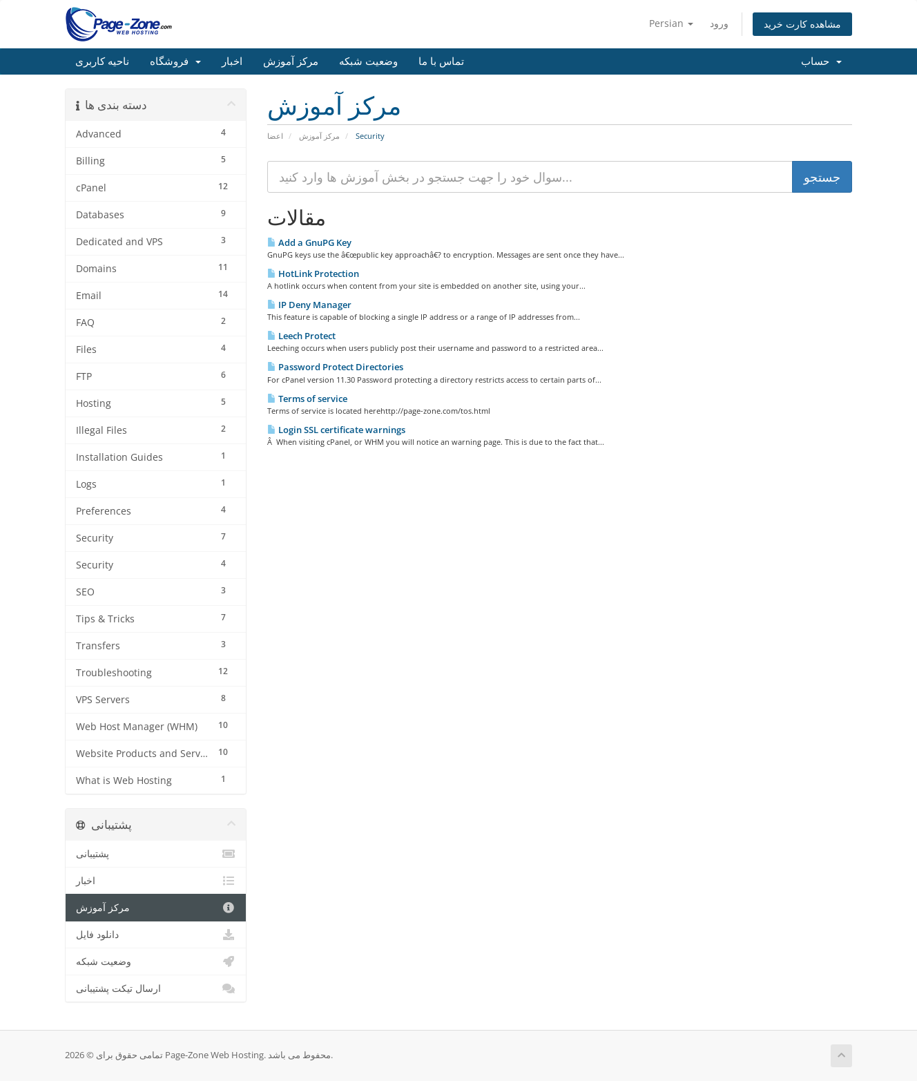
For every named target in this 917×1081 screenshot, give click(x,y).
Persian (671, 23)
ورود (719, 23)
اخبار (232, 61)
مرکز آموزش (290, 61)
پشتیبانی (155, 853)
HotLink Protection (313, 273)
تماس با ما (441, 61)
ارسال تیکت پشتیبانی (155, 988)
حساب (821, 61)
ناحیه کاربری (102, 61)
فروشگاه (175, 61)
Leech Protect (301, 335)
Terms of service (307, 398)
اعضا (275, 136)
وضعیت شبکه (368, 61)
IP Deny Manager (309, 304)
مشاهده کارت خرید (802, 23)
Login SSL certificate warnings (336, 429)
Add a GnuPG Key (309, 242)
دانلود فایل (155, 934)
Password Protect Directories (335, 367)
